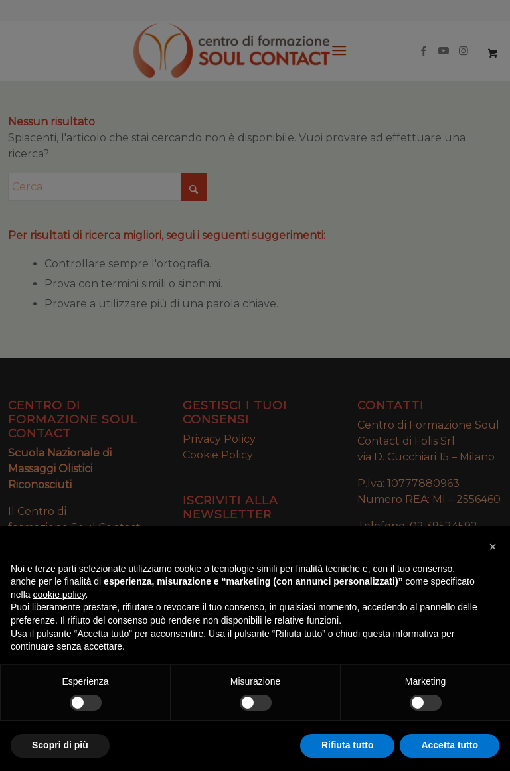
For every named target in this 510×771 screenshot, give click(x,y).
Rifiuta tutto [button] (347, 745)
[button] (492, 546)
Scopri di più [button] (60, 745)
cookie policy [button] (59, 594)
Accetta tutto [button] (449, 745)
